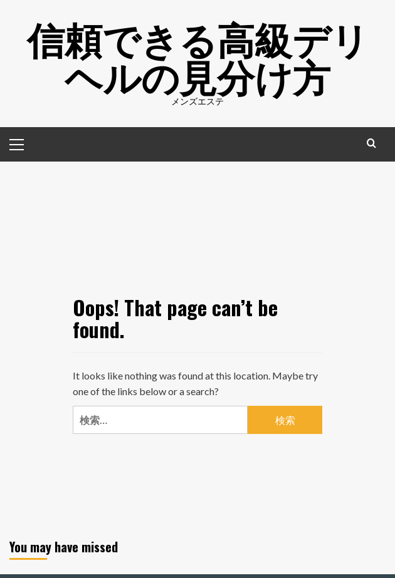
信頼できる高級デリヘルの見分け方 (198, 56)
